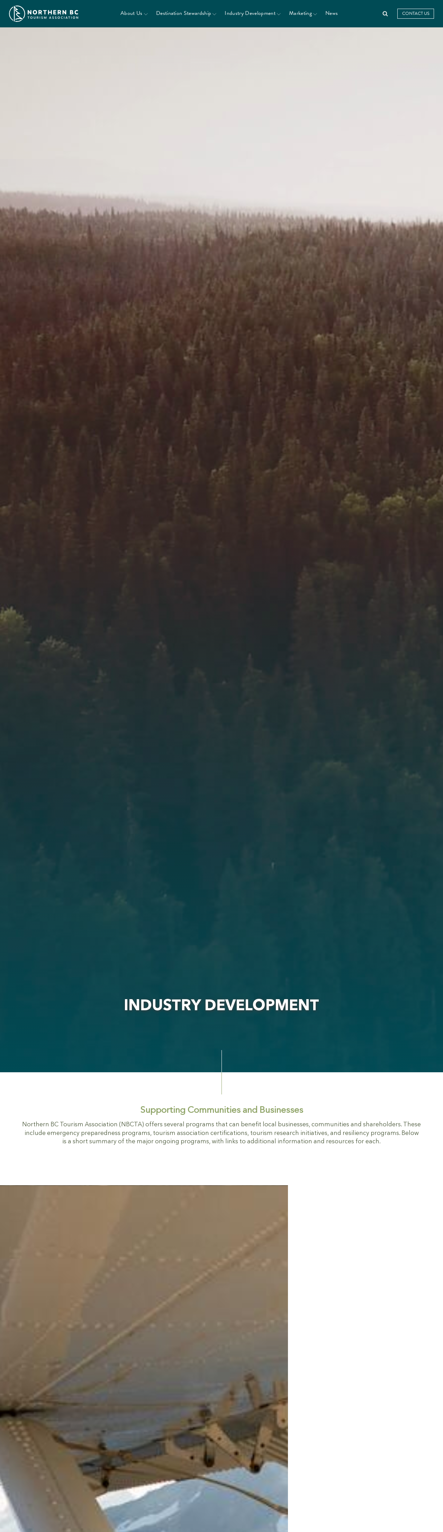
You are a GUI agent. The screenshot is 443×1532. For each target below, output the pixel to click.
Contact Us (416, 13)
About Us (134, 13)
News (331, 13)
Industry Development (253, 13)
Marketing (303, 13)
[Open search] (385, 13)
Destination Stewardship (186, 13)
